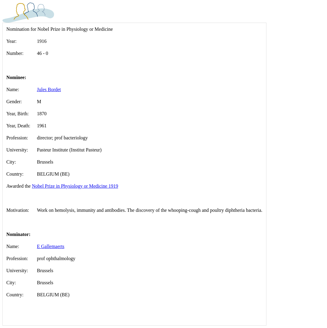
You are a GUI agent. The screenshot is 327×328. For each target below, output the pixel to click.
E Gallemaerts (50, 246)
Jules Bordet (49, 89)
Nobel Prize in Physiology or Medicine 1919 (75, 186)
